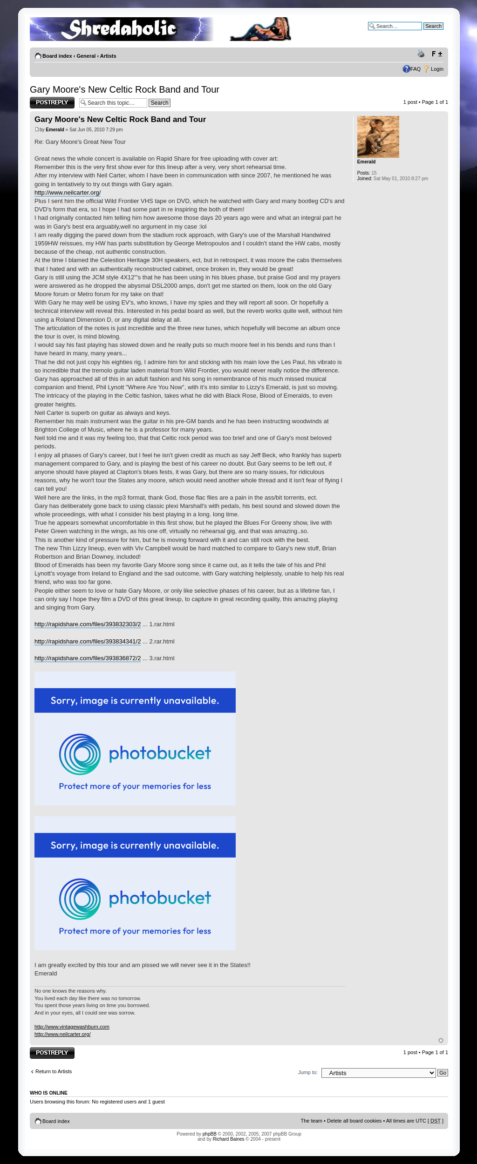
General (85, 56)
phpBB (210, 1134)
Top (440, 1040)
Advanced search (423, 33)
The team (311, 1120)
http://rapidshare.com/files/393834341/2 (87, 641)
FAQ (415, 69)
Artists (108, 56)
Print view (422, 54)
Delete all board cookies (354, 1120)
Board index (57, 56)
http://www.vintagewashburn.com (71, 1026)
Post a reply (52, 102)
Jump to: (308, 1072)
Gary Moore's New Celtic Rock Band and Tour (124, 89)
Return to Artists (53, 1071)
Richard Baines (229, 1139)
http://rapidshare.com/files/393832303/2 (87, 624)
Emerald (55, 129)
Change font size (436, 54)
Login (437, 69)
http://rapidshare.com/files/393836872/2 (87, 658)
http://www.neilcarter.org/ (67, 192)
